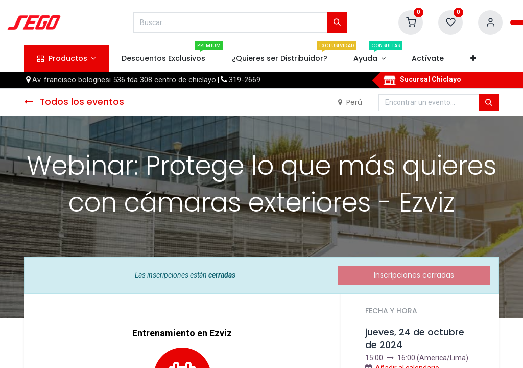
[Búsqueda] (337, 22)
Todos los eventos (74, 102)
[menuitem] (164, 58)
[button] (473, 58)
